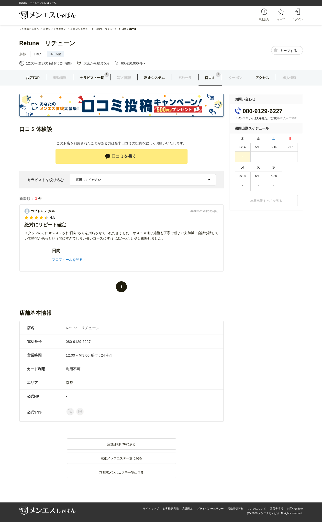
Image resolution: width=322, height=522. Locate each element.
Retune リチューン (47, 43)
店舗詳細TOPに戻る (121, 444)
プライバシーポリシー (210, 508)
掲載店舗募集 (235, 508)
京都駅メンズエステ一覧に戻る (121, 472)
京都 (22, 54)
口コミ (210, 78)
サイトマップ (151, 508)
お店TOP (33, 78)
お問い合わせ (295, 508)
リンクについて (256, 508)
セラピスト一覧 (92, 78)
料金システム (154, 78)
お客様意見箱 (171, 508)
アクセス (262, 78)
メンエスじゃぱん (29, 29)
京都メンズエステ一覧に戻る (121, 458)
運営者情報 (276, 508)
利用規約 (187, 508)
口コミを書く (120, 156)
